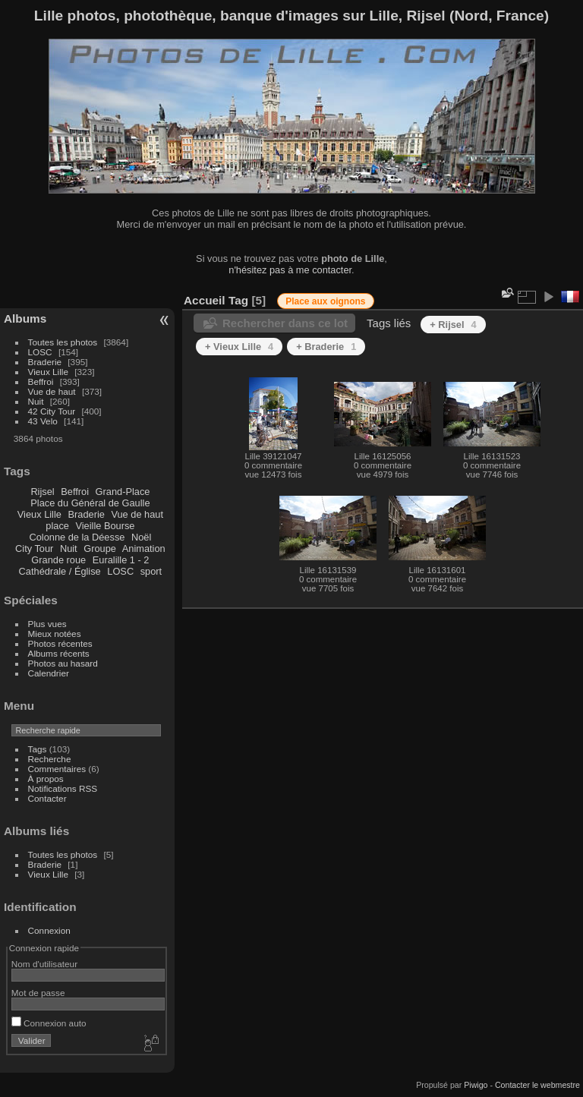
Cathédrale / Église (60, 571)
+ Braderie (326, 346)
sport (151, 571)
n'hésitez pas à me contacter (289, 270)
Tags (37, 749)
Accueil (204, 300)
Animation (143, 548)
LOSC (40, 352)
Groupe (100, 548)
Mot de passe (38, 993)
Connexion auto (49, 1023)
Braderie (44, 362)
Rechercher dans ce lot (285, 323)
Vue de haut (52, 391)
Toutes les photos (63, 342)
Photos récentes (60, 643)
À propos (46, 778)
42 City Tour (52, 411)
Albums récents (59, 653)
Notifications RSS (63, 788)
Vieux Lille (48, 372)
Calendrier (48, 673)
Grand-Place (123, 491)
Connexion (49, 930)
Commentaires (57, 769)
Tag (238, 300)
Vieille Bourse (104, 525)
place (57, 525)
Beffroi (41, 381)
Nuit (36, 401)
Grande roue (58, 560)
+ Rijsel (453, 324)
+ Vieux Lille (239, 346)
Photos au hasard (63, 663)
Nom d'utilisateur (44, 964)
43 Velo (43, 421)
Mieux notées (54, 633)
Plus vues (47, 624)
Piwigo (475, 1084)
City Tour (34, 548)
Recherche (49, 759)
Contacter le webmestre (537, 1084)
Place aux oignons (325, 301)
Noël (141, 537)
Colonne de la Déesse (76, 537)
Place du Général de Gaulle (90, 503)
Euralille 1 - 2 (121, 560)
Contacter (47, 798)
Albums (25, 318)
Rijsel (42, 491)
